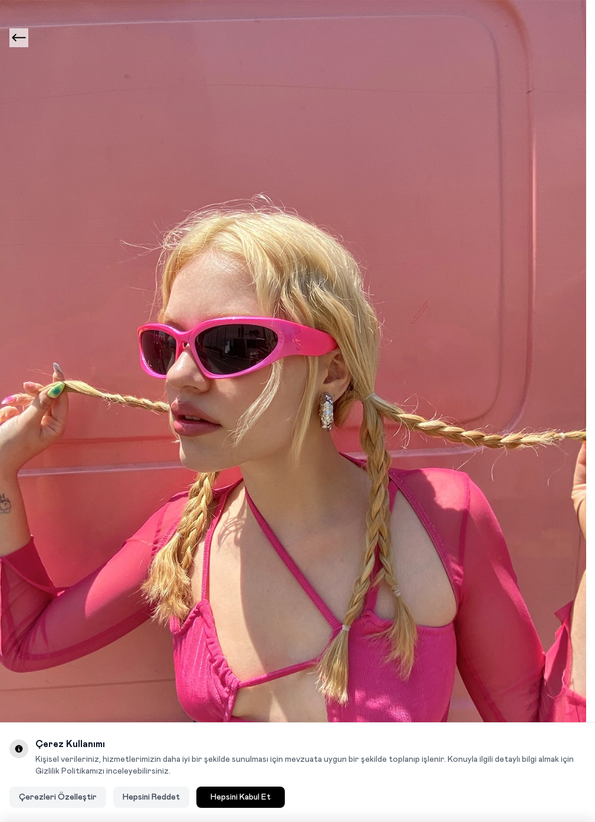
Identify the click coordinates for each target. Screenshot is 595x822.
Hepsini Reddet (151, 797)
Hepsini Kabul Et (241, 797)
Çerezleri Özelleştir (58, 797)
